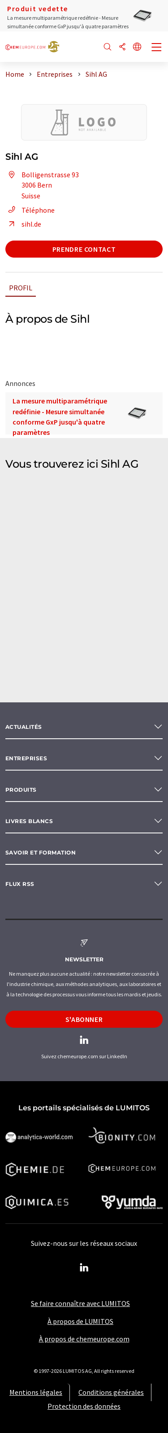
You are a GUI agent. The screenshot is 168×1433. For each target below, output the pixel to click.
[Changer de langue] (137, 47)
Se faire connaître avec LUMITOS (80, 1303)
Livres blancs (29, 821)
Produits (21, 789)
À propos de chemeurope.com (84, 1338)
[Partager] (122, 47)
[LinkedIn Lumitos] (84, 1267)
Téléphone (30, 210)
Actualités (23, 726)
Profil (20, 287)
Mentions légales (35, 1392)
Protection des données (84, 1406)
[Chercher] (107, 47)
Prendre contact (84, 249)
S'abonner (84, 1019)
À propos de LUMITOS (80, 1321)
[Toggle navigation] (157, 48)
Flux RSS (19, 884)
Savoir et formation (40, 852)
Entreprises (26, 758)
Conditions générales (111, 1392)
